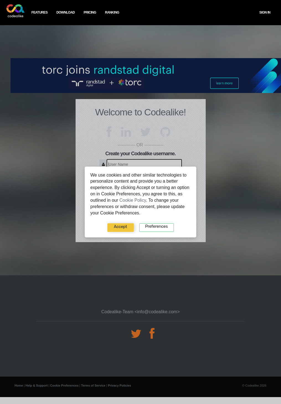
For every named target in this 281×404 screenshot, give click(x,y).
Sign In (264, 12)
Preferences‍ (156, 226)
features (40, 12)
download (65, 12)
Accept (120, 226)
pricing (90, 12)
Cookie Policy (132, 200)
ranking (112, 12)
